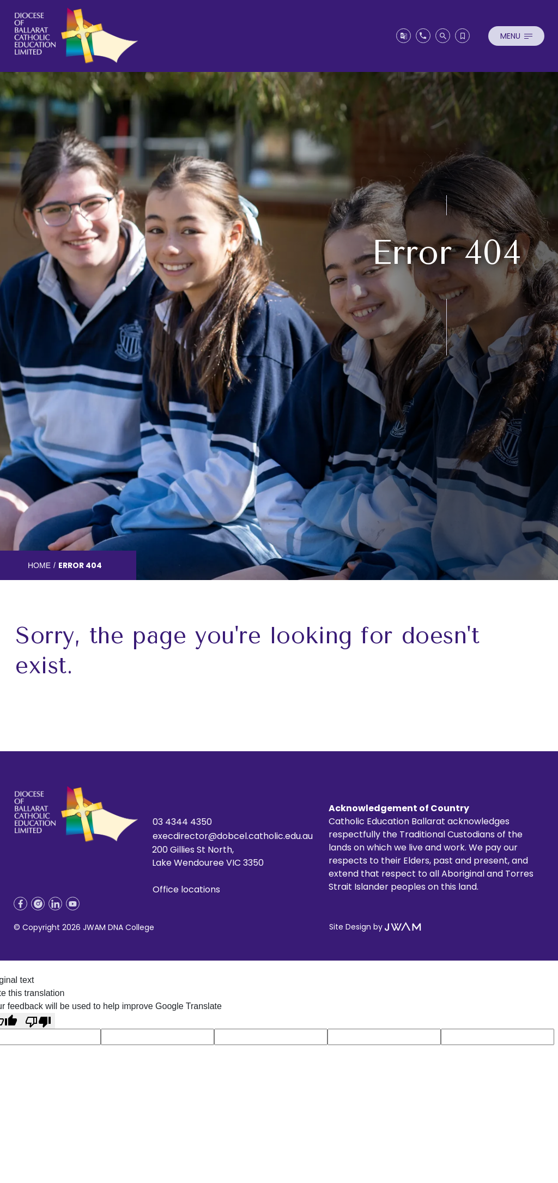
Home (39, 565)
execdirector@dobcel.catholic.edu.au (233, 836)
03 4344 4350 (182, 822)
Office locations (186, 889)
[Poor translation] (38, 1021)
